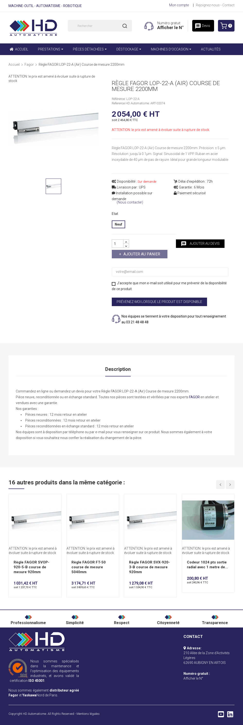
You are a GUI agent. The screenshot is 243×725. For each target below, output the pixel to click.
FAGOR (194, 397)
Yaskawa (29, 695)
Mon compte (179, 5)
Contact (228, 5)
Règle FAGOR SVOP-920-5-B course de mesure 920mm (31, 567)
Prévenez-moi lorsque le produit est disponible (159, 302)
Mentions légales (88, 714)
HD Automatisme (34, 714)
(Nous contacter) (130, 202)
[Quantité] (117, 243)
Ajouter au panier (141, 254)
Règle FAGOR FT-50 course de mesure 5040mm (88, 567)
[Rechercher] (100, 26)
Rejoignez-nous (208, 5)
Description (118, 369)
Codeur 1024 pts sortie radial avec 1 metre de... (207, 564)
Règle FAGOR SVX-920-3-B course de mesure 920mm (149, 567)
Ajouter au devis (200, 244)
